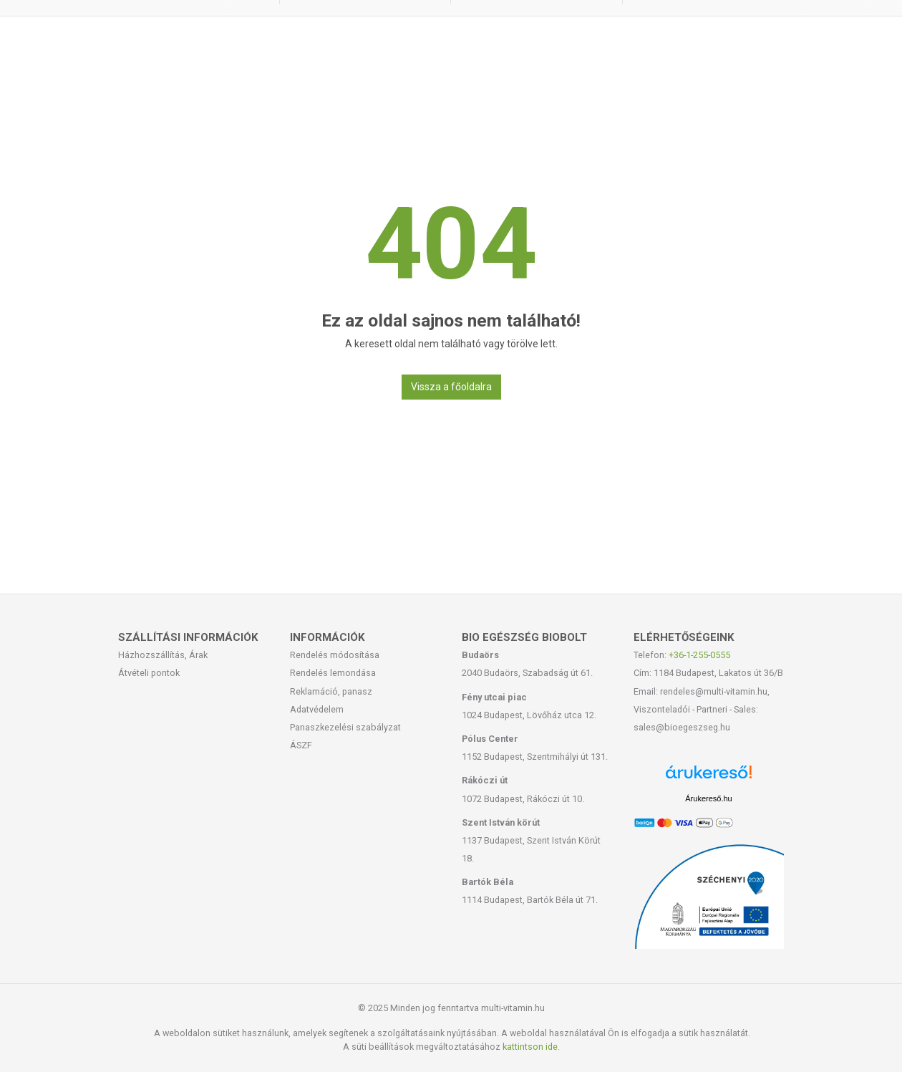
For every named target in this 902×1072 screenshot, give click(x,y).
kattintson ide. (531, 1046)
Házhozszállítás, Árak (163, 655)
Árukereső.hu (708, 798)
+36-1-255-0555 (699, 655)
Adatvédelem (317, 709)
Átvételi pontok (149, 672)
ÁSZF (301, 745)
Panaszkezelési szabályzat (345, 727)
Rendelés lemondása (333, 672)
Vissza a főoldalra (451, 386)
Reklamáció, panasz (331, 691)
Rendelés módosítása (334, 655)
